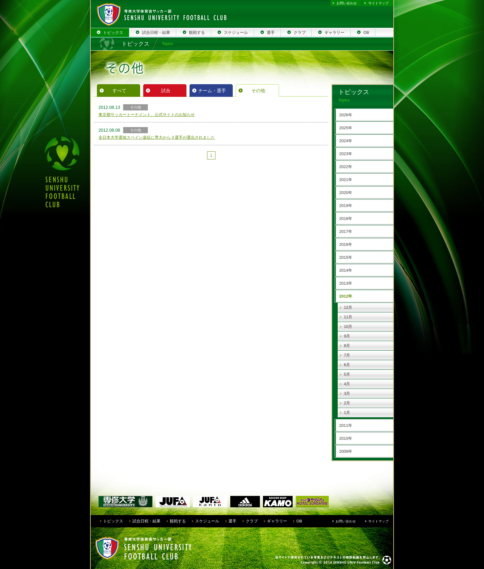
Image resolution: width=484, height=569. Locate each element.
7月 (347, 355)
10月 (348, 326)
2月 (347, 403)
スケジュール (207, 521)
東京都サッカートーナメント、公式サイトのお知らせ (146, 114)
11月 (348, 317)
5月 (347, 374)
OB (299, 521)
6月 (347, 364)
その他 (258, 90)
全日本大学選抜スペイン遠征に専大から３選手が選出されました (156, 137)
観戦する (178, 521)
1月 (347, 412)
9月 (347, 336)
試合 (165, 90)
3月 (347, 393)
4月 (347, 383)
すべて (119, 90)
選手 (232, 521)
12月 (348, 307)
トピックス (113, 521)
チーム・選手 (212, 90)
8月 (347, 345)
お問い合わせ (346, 3)
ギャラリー (277, 521)
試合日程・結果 (146, 521)
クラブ (252, 521)
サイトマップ (378, 3)
